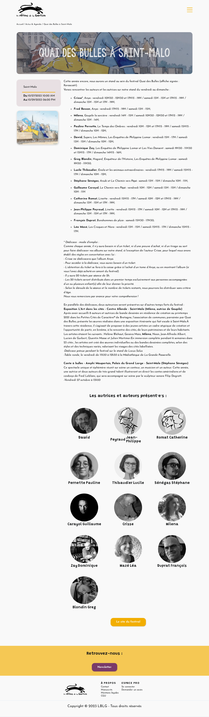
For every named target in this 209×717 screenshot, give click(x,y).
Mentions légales (110, 693)
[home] (31, 10)
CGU (103, 696)
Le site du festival (128, 621)
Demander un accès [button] (132, 690)
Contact (105, 687)
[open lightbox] (37, 128)
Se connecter (128, 687)
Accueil (19, 24)
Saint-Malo (30, 87)
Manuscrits (106, 690)
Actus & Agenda (33, 24)
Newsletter (104, 667)
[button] (190, 10)
